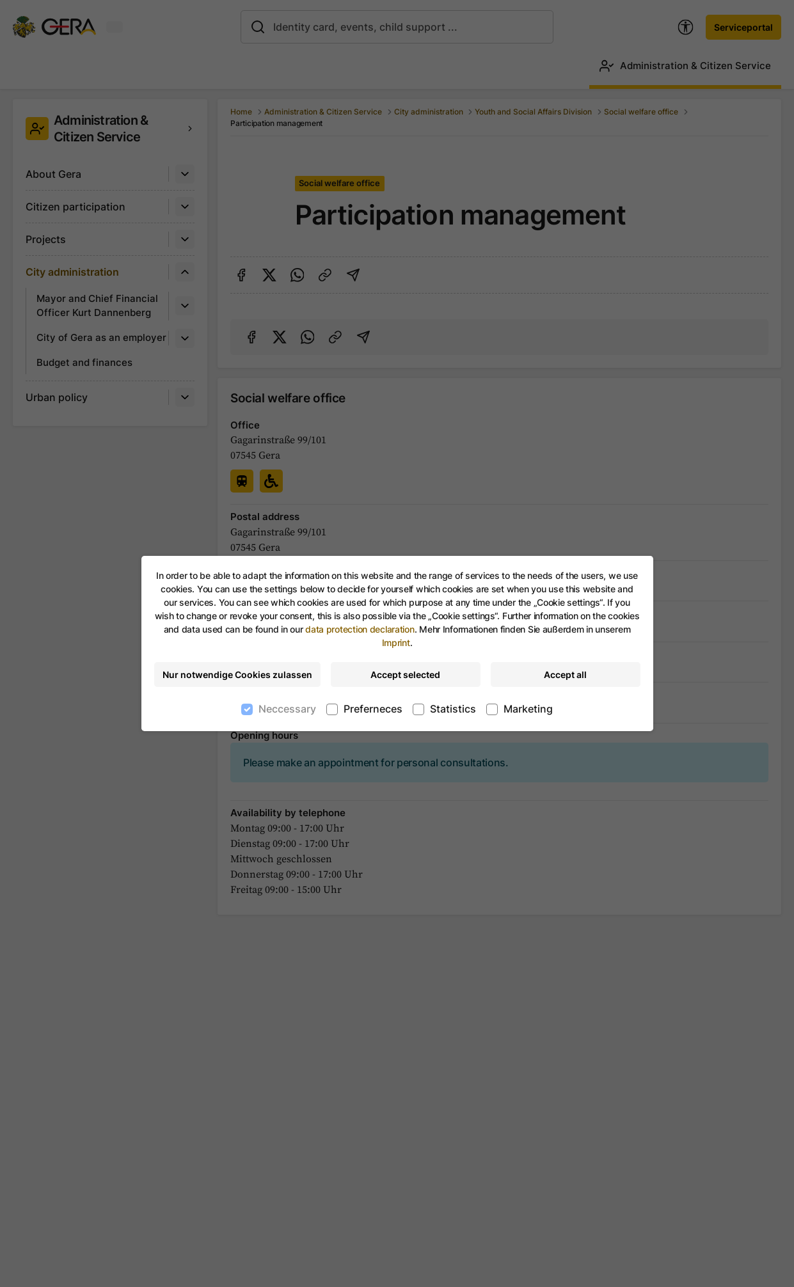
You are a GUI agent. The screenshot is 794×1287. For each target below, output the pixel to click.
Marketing (528, 708)
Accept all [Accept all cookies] (565, 674)
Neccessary (287, 708)
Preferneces (373, 708)
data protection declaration (359, 629)
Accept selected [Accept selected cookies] (405, 674)
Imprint (396, 642)
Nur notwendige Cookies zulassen (237, 674)
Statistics (453, 708)
